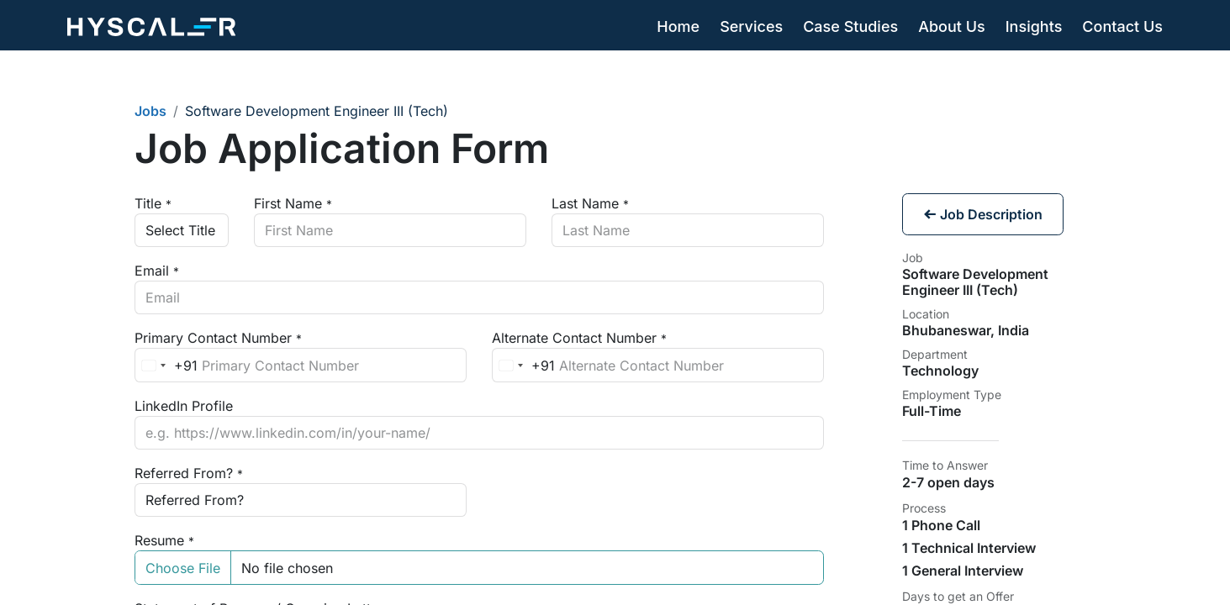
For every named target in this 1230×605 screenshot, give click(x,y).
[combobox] (166, 365)
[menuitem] (678, 27)
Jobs (150, 111)
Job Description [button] (983, 214)
